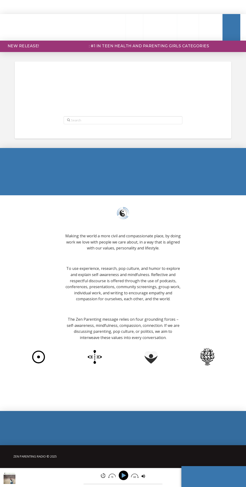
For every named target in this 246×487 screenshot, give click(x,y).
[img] (103, 475)
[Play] (124, 475)
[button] (115, 27)
